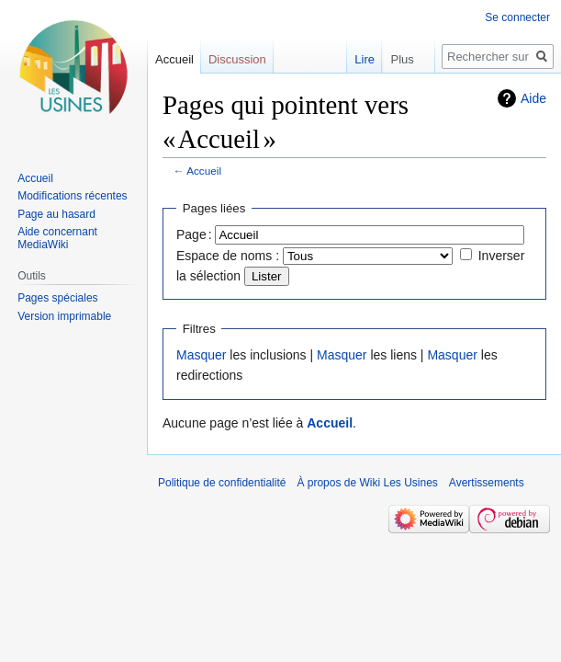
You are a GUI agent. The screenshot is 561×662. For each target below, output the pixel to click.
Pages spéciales (57, 297)
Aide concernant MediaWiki (57, 238)
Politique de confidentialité (222, 482)
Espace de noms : (227, 255)
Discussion (237, 59)
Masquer (201, 355)
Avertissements (486, 482)
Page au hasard (56, 214)
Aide (533, 98)
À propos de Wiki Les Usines (367, 482)
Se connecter (517, 17)
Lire (353, 59)
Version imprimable (64, 316)
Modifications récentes (72, 195)
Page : (194, 234)
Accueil (203, 171)
